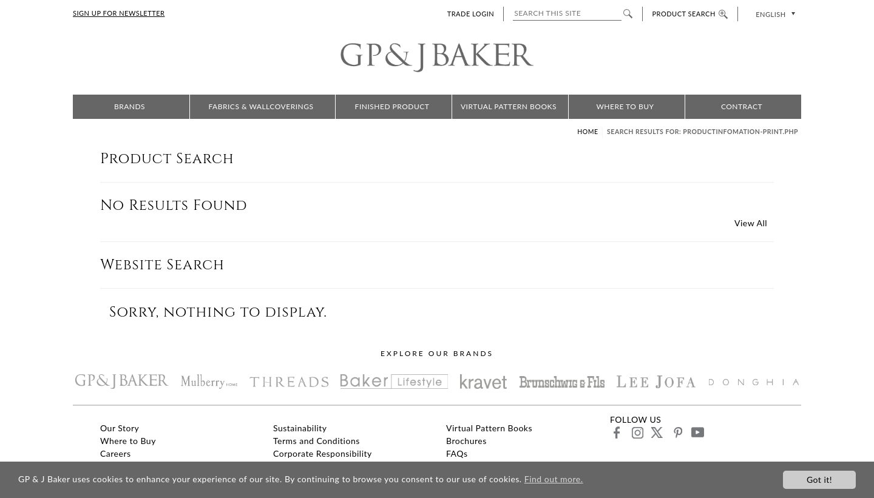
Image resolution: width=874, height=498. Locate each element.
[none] (774, 14)
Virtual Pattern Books (509, 106)
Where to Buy (625, 106)
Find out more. (553, 479)
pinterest (677, 432)
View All (750, 223)
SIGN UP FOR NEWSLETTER (118, 13)
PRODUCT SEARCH (690, 14)
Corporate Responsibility (322, 453)
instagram (637, 432)
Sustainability (300, 428)
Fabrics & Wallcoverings (261, 106)
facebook (617, 432)
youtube (697, 432)
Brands (129, 106)
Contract (741, 106)
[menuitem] (774, 14)
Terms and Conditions (316, 441)
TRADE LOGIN (470, 14)
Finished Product (392, 106)
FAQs (456, 453)
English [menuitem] (770, 14)
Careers (115, 453)
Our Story (119, 428)
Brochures (466, 441)
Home (587, 131)
